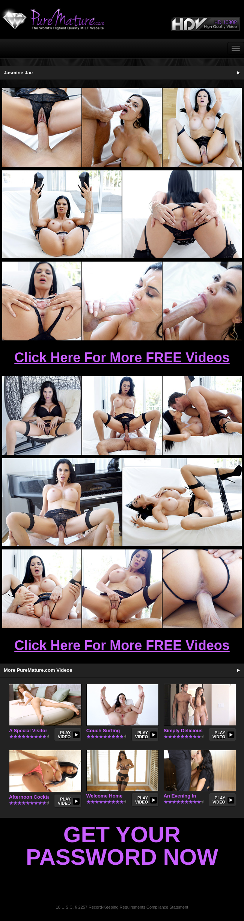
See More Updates (238, 72)
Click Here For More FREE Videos (122, 357)
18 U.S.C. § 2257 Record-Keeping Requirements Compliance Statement (122, 907)
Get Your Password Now (122, 846)
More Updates (238, 670)
